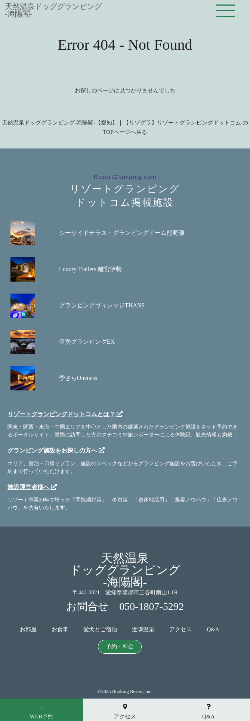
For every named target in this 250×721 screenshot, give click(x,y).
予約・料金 (120, 647)
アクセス (180, 629)
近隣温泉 (143, 629)
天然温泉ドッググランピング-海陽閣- (53, 10)
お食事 (60, 629)
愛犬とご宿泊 (100, 629)
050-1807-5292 (151, 606)
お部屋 (28, 629)
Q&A (213, 629)
